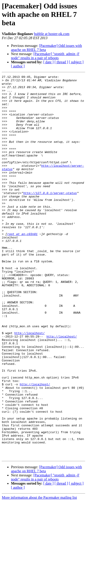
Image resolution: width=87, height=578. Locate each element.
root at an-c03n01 (22, 266)
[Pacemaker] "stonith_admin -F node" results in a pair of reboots (45, 56)
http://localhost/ (29, 385)
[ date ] (48, 62)
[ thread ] (61, 62)
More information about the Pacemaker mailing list (39, 574)
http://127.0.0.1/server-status (50, 217)
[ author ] (18, 66)
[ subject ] (76, 62)
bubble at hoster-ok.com (51, 34)
